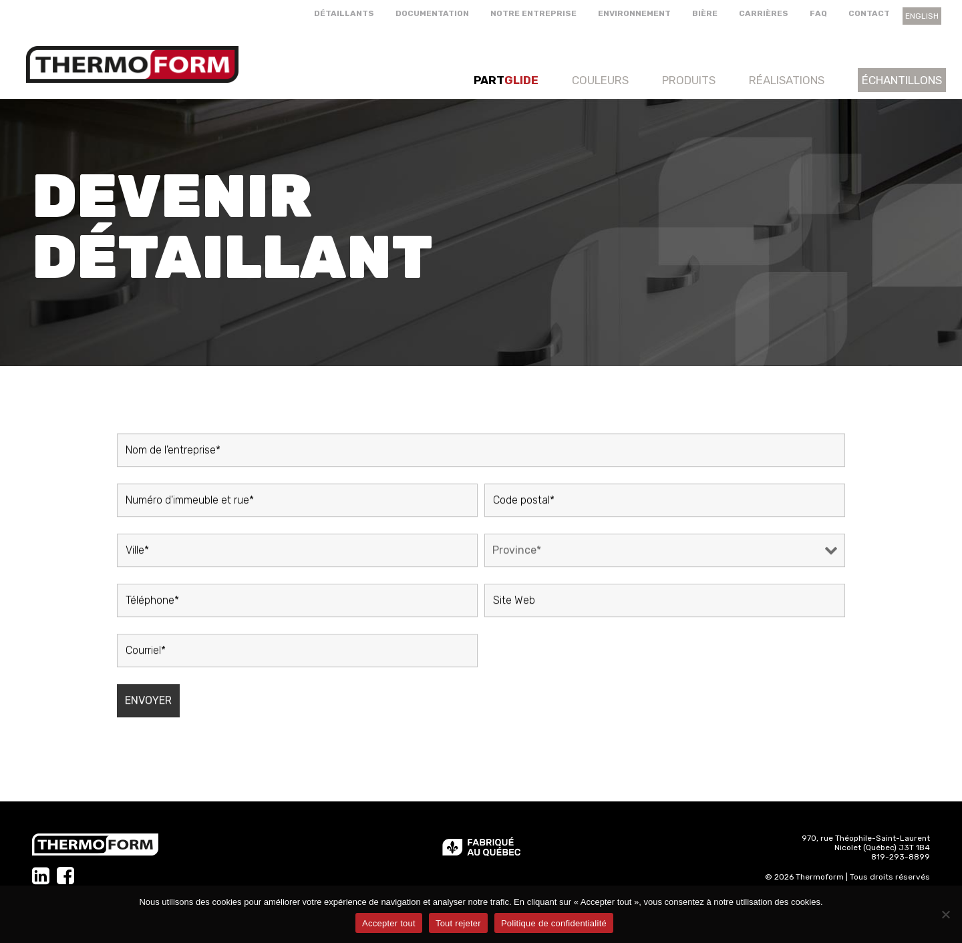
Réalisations (786, 80)
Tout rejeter (458, 923)
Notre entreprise (533, 13)
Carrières (763, 13)
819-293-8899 (900, 857)
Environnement (634, 13)
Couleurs (600, 80)
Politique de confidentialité (554, 923)
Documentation (432, 13)
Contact (869, 13)
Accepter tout (389, 923)
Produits (688, 80)
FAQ (818, 13)
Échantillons (902, 80)
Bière (704, 13)
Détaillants (344, 13)
